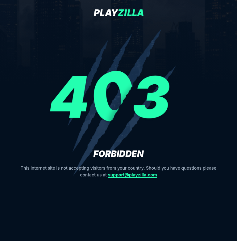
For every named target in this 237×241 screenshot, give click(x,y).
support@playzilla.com (132, 174)
